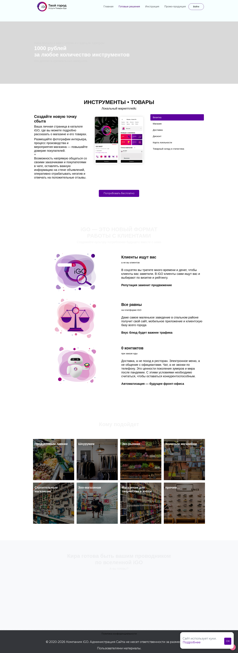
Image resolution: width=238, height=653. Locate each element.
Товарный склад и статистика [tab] (168, 148)
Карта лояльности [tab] (162, 142)
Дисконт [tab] (157, 136)
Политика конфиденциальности (119, 633)
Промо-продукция (175, 6)
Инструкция (152, 6)
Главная (108, 6)
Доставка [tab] (158, 130)
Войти (196, 6)
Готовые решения (129, 6)
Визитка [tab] (157, 117)
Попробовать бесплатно (119, 193)
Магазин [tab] (157, 123)
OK (228, 641)
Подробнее (192, 642)
